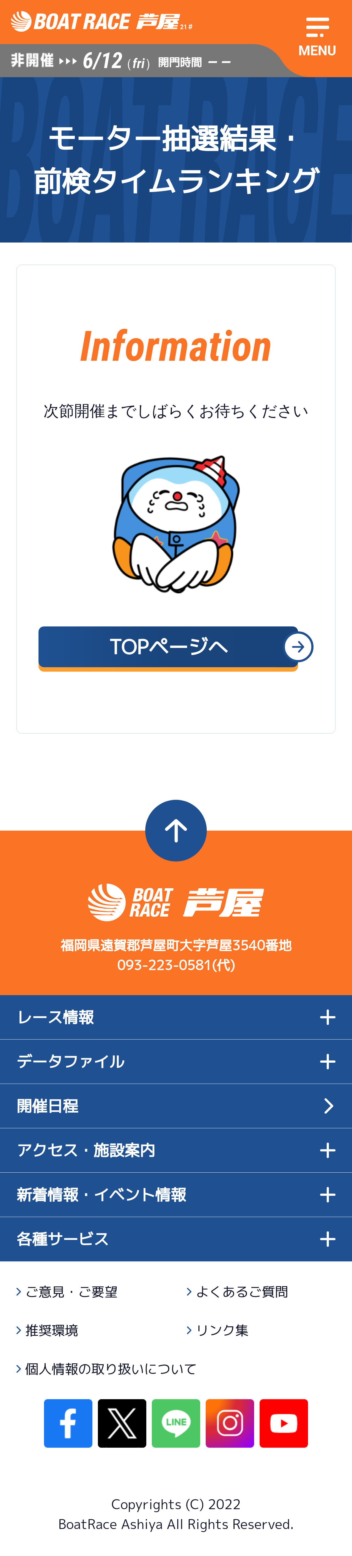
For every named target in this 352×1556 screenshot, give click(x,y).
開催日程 (47, 1106)
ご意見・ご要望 (71, 1291)
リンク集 (222, 1330)
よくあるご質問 (242, 1291)
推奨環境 (51, 1330)
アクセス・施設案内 (176, 1150)
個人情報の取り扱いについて (111, 1369)
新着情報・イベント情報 (176, 1194)
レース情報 (176, 1017)
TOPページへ (168, 647)
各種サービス (176, 1239)
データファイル (176, 1061)
